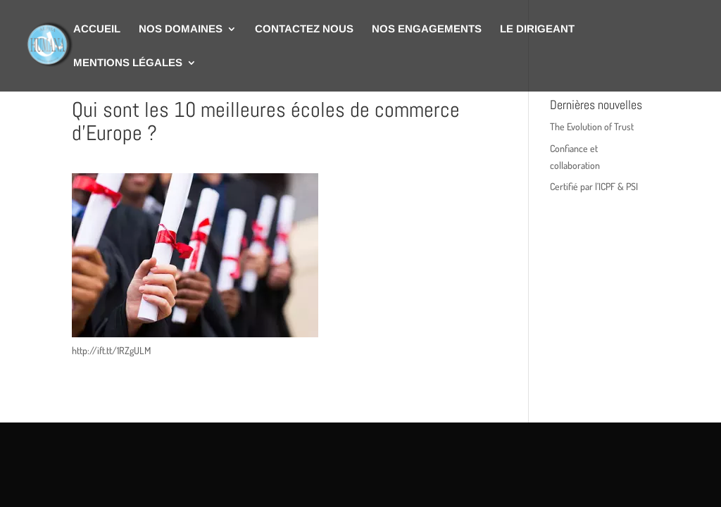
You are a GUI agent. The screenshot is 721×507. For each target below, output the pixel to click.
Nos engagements (427, 29)
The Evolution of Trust (592, 126)
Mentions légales (127, 63)
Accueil (96, 29)
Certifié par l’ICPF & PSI (594, 186)
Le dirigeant (537, 29)
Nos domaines (180, 29)
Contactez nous (304, 29)
